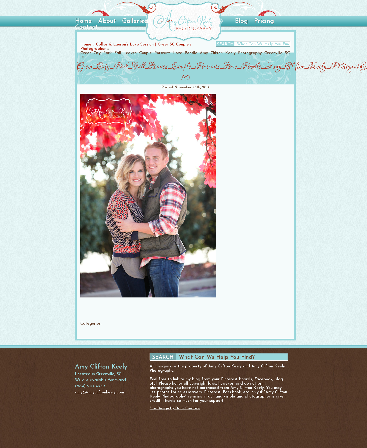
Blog (241, 21)
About (107, 21)
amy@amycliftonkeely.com (99, 392)
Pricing (264, 21)
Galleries (134, 21)
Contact (86, 27)
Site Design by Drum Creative (175, 408)
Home (83, 21)
